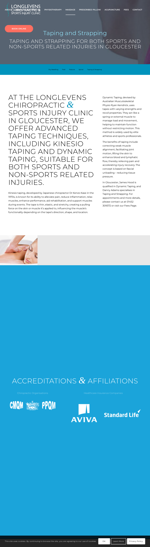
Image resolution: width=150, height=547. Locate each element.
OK (104, 541)
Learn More (118, 541)
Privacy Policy (136, 541)
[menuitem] (8, 9)
